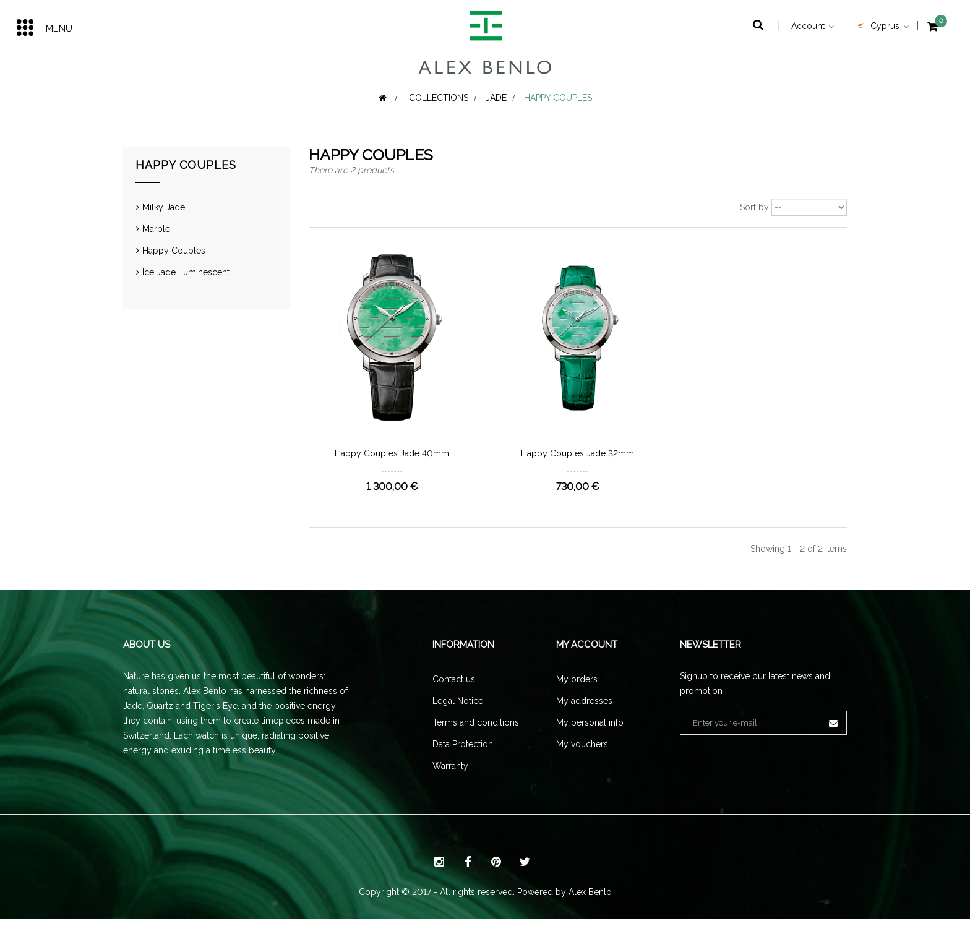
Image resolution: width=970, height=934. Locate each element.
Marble (156, 245)
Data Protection (462, 760)
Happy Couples (173, 267)
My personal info (590, 738)
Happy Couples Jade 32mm (577, 469)
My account (586, 660)
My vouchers (582, 760)
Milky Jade (163, 223)
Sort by (754, 223)
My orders (577, 695)
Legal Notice (457, 716)
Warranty (450, 781)
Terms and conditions (475, 738)
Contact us (453, 695)
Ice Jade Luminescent (186, 288)
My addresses (584, 716)
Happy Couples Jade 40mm (392, 469)
